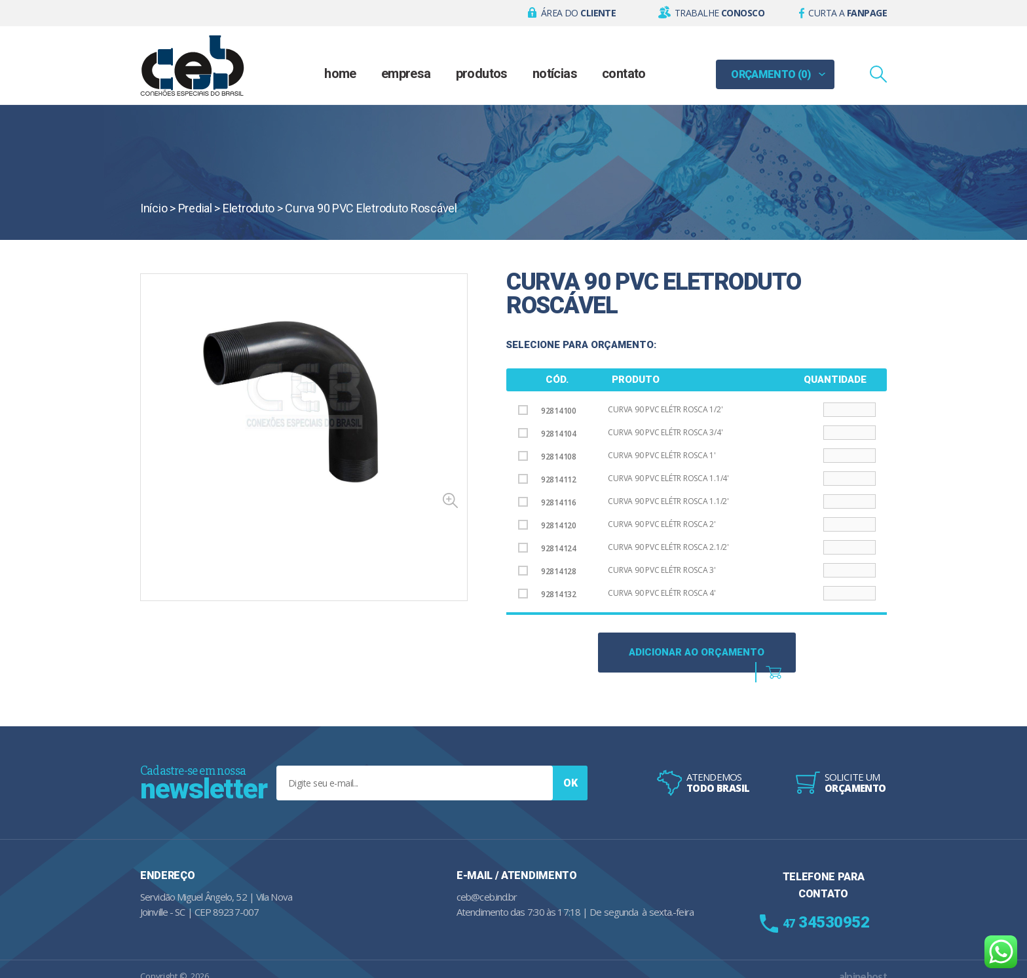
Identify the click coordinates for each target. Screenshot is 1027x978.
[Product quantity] (849, 409)
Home (340, 73)
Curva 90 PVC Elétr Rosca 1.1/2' (668, 501)
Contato (624, 73)
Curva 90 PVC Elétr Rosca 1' (662, 455)
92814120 (547, 525)
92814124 (547, 548)
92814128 (547, 571)
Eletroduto (248, 208)
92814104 (547, 433)
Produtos (482, 73)
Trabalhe (719, 13)
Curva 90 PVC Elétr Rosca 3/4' (665, 432)
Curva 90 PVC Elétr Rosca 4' (662, 592)
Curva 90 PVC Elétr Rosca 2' (662, 524)
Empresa (406, 73)
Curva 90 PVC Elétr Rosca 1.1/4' (668, 478)
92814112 (547, 479)
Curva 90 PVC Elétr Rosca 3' (662, 570)
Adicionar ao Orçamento (696, 652)
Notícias (554, 73)
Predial (195, 208)
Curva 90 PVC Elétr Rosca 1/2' (665, 409)
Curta (847, 13)
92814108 (547, 456)
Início (153, 208)
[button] (572, 13)
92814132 (547, 594)
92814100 (547, 410)
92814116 (547, 502)
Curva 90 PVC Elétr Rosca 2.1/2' (668, 547)
